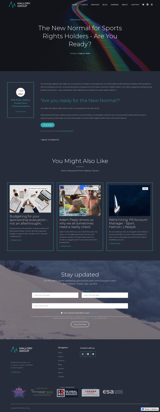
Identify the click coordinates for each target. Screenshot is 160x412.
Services (61, 361)
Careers (61, 369)
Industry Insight (80, 20)
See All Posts (21, 112)
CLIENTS (84, 5)
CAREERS (115, 5)
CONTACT (135, 5)
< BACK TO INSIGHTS (50, 140)
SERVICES (95, 5)
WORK (74, 5)
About (60, 373)
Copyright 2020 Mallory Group (20, 408)
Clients (60, 357)
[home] (19, 4)
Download (47, 125)
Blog (60, 365)
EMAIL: (34, 301)
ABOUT (125, 5)
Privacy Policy (94, 313)
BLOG (105, 5)
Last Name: (86, 291)
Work (60, 353)
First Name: (36, 291)
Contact (61, 377)
